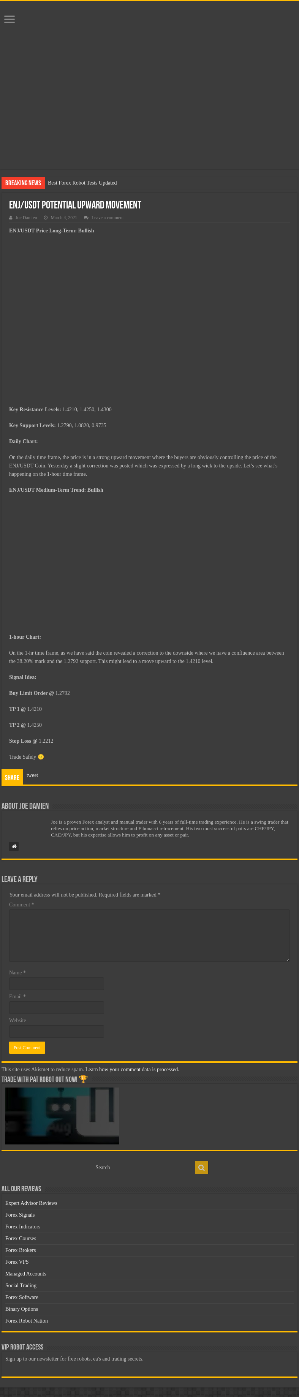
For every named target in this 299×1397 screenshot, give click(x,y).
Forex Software (21, 1297)
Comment (21, 905)
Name (17, 973)
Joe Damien (26, 217)
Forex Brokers (20, 1250)
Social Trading (20, 1285)
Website (17, 1020)
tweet (32, 775)
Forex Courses (20, 1238)
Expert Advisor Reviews (31, 1203)
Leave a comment (108, 217)
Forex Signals (20, 1215)
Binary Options (21, 1309)
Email (17, 996)
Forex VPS (17, 1262)
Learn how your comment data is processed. (132, 1069)
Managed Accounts (25, 1274)
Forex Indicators (22, 1227)
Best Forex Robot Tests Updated (82, 183)
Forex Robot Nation (26, 1321)
